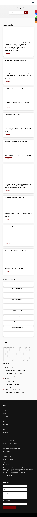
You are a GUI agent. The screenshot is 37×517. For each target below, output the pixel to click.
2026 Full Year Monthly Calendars (10, 443)
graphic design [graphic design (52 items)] (9, 353)
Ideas (4, 421)
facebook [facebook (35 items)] (26, 351)
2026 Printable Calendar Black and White (13, 384)
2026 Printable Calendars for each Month (13, 373)
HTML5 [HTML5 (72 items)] (18, 353)
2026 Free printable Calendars (9, 438)
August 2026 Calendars (8, 459)
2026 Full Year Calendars (8, 440)
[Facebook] (36, 14)
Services (5, 429)
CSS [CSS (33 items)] (25, 349)
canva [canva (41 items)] (5, 349)
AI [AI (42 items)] (13, 347)
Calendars (5, 416)
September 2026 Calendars (9, 462)
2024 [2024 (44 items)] (5, 347)
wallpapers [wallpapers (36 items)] (6, 360)
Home (4, 408)
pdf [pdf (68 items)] (8, 355)
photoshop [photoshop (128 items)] (19, 355)
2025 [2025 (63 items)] (8, 347)
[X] (36, 19)
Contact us (9, 475)
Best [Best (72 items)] (27, 347)
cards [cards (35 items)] (8, 349)
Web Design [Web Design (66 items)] (11, 360)
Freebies (5, 418)
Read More (8, 53)
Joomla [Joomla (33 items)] (29, 353)
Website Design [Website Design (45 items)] (21, 360)
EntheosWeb (23, 515)
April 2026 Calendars (7, 446)
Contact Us (5, 432)
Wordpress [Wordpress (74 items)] (27, 360)
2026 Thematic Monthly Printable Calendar (14, 389)
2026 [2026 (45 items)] (11, 347)
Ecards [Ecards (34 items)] (22, 351)
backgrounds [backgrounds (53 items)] (22, 347)
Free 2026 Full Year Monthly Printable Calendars (15, 370)
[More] (36, 22)
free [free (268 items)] (4, 353)
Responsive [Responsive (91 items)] (29, 355)
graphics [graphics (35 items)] (14, 353)
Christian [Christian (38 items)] (12, 349)
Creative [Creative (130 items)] (21, 349)
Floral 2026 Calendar (9, 381)
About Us (5, 413)
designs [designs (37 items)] (5, 351)
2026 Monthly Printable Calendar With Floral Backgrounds (17, 387)
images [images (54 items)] (25, 353)
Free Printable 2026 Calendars (11, 367)
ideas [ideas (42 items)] (22, 353)
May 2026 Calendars (7, 451)
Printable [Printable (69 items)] (24, 355)
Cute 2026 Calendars (9, 378)
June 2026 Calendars (7, 454)
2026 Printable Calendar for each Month (11, 448)
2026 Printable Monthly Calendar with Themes (14, 392)
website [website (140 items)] (16, 360)
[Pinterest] (36, 11)
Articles (5, 410)
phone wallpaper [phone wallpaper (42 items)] (13, 355)
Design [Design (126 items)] (28, 349)
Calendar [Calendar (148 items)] (31, 347)
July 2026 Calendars (7, 456)
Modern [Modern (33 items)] (5, 355)
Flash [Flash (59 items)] (30, 351)
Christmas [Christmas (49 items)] (17, 349)
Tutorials (5, 427)
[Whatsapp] (36, 17)
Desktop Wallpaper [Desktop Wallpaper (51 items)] (11, 351)
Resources (5, 424)
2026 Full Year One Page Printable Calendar (14, 376)
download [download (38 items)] (18, 351)
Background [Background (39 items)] (17, 347)
